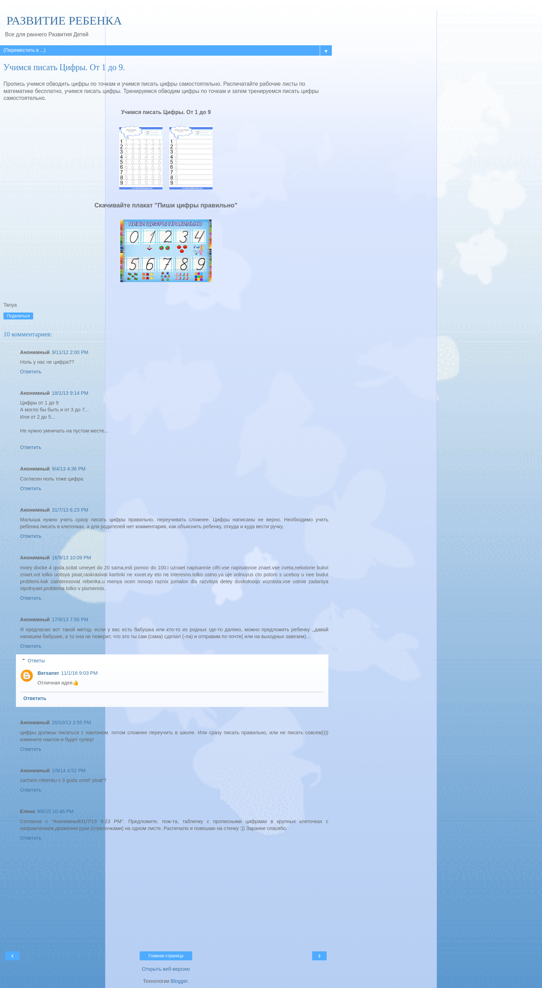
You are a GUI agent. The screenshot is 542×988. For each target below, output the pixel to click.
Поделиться (18, 316)
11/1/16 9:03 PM (79, 673)
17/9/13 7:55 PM (70, 619)
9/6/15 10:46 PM (55, 811)
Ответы (36, 660)
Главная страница (166, 955)
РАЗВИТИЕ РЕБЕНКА (62, 20)
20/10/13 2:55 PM (71, 722)
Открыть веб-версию (166, 969)
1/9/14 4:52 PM (69, 770)
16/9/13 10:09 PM (71, 557)
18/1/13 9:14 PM (70, 393)
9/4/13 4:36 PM (69, 469)
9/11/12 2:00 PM (70, 352)
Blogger (179, 981)
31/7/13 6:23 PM (70, 510)
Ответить (30, 371)
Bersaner (48, 673)
